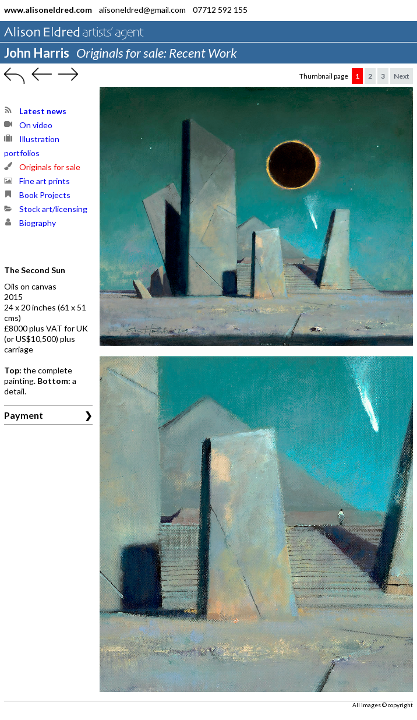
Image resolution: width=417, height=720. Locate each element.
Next (401, 76)
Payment (23, 415)
